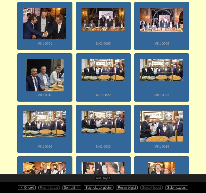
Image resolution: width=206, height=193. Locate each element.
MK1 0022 (103, 75)
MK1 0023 (161, 75)
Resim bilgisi (127, 188)
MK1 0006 (161, 24)
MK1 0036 (103, 127)
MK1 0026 (44, 127)
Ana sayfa (103, 178)
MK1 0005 (103, 24)
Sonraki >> (71, 188)
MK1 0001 (44, 24)
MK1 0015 (44, 75)
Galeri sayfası (176, 188)
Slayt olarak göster (98, 188)
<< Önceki (27, 188)
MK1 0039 (161, 127)
